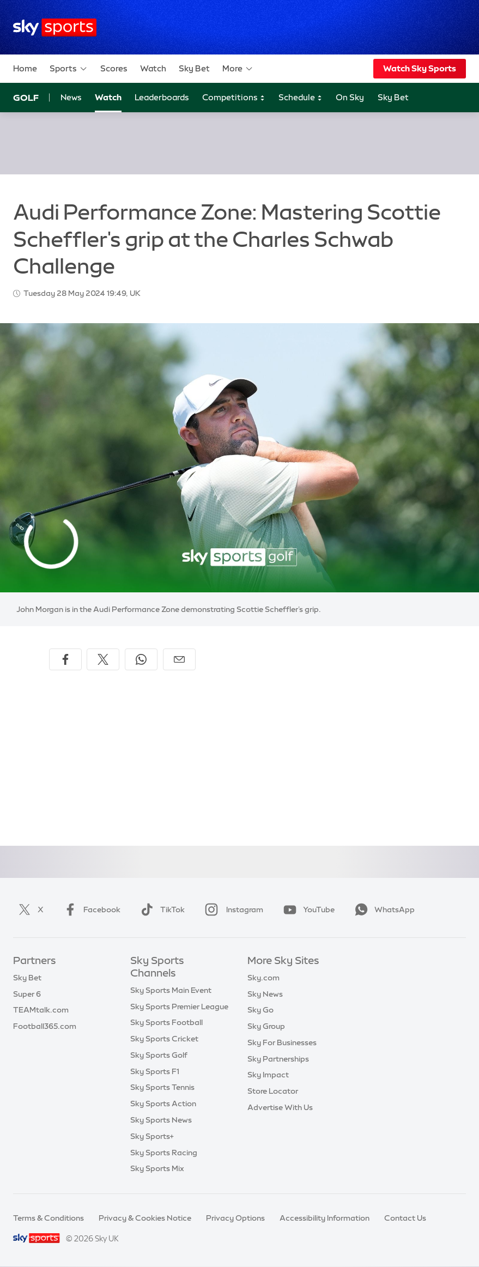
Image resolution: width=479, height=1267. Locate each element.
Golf (26, 97)
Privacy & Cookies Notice (145, 1218)
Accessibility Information (324, 1218)
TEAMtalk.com (41, 1010)
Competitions (233, 97)
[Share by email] (179, 659)
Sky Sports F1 (154, 1071)
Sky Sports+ (152, 1136)
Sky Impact (268, 1074)
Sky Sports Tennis (162, 1087)
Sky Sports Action (163, 1103)
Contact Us (405, 1218)
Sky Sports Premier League (179, 1006)
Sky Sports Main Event (170, 990)
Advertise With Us (280, 1107)
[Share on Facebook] (65, 659)
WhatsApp (382, 909)
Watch (153, 68)
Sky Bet (194, 68)
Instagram (232, 909)
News (71, 97)
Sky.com (263, 977)
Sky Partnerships (278, 1059)
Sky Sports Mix (157, 1168)
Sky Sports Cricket (164, 1038)
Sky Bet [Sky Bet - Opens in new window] (393, 97)
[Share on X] (103, 659)
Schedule (300, 97)
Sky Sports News (161, 1120)
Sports (69, 68)
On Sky (350, 97)
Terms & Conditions (48, 1218)
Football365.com (44, 1026)
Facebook (89, 909)
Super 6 (27, 994)
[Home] (54, 28)
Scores (114, 68)
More (237, 68)
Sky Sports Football (166, 1022)
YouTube (307, 909)
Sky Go (260, 1010)
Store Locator (272, 1091)
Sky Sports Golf (158, 1055)
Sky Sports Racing (163, 1152)
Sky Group (266, 1026)
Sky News (265, 994)
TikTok (160, 909)
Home (25, 68)
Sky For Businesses (282, 1042)
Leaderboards (162, 97)
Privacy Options (235, 1218)
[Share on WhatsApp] (141, 659)
